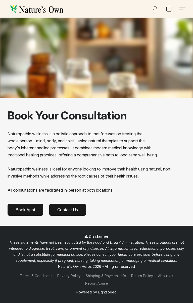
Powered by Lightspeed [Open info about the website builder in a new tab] (96, 292)
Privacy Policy (69, 276)
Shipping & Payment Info (106, 276)
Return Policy (142, 276)
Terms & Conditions (36, 276)
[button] (38, 9)
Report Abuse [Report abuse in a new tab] (96, 283)
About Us (165, 276)
